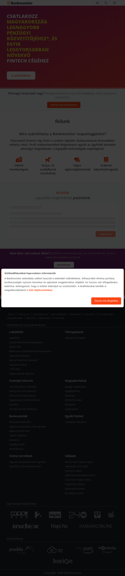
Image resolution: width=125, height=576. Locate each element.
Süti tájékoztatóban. (41, 290)
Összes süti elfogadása (106, 300)
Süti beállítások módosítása (71, 300)
